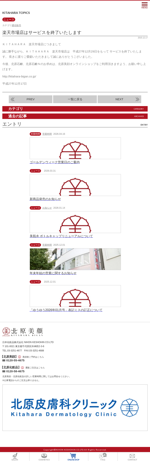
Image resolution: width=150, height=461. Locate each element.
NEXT (119, 99)
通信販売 (16, 25)
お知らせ (47, 208)
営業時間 (47, 134)
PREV (31, 99)
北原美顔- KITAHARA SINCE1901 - (21, 5)
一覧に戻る (75, 99)
